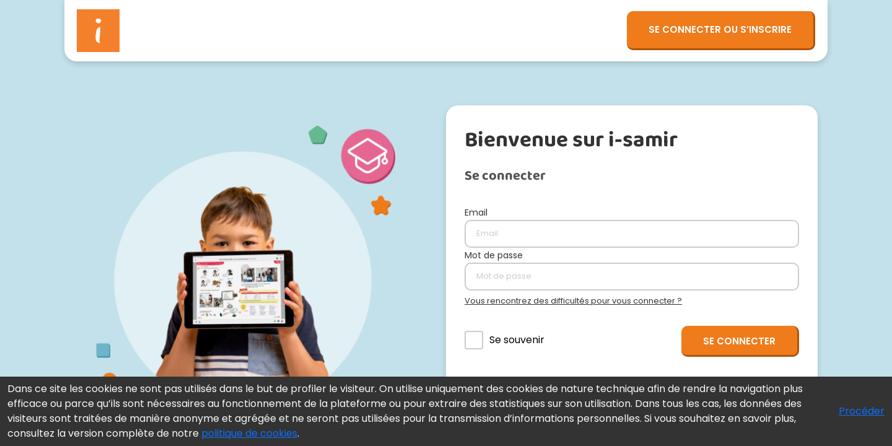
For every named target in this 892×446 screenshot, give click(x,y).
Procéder (862, 411)
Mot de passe (494, 255)
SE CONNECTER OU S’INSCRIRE (720, 29)
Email (476, 212)
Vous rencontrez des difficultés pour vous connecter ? (573, 301)
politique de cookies (249, 433)
